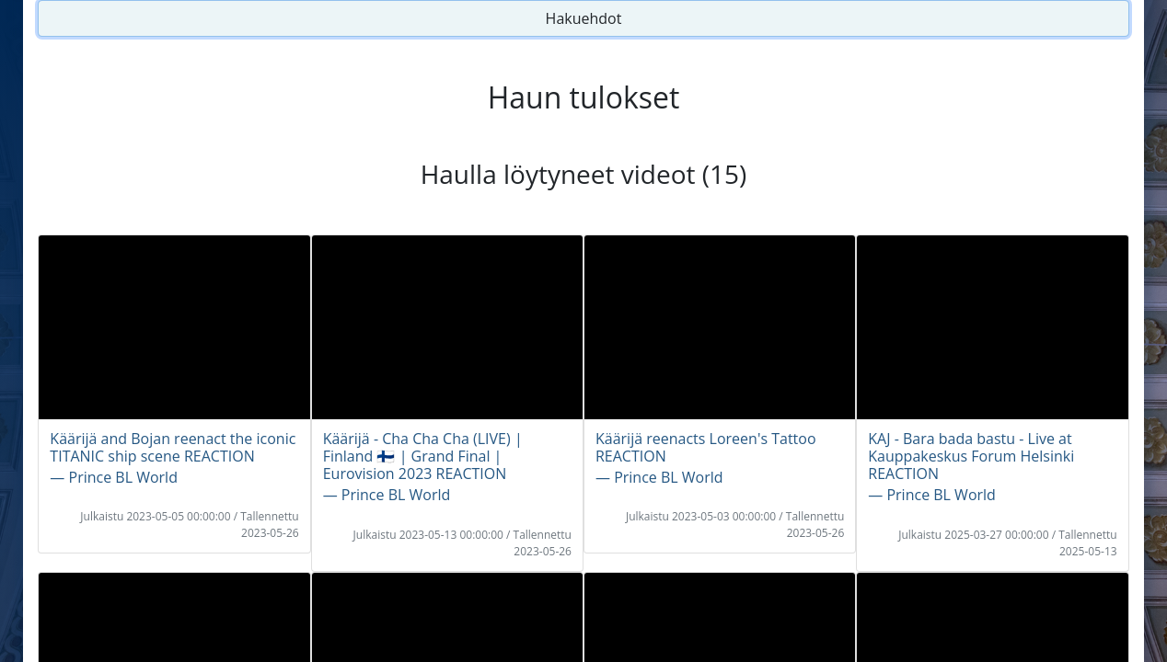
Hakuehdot (584, 18)
